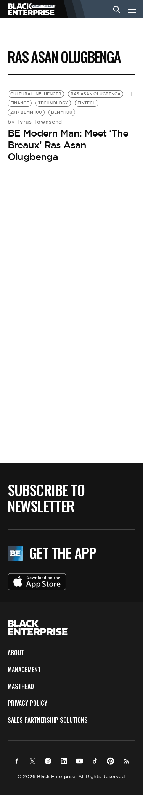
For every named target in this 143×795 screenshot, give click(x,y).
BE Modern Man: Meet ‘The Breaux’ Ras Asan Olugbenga (68, 145)
